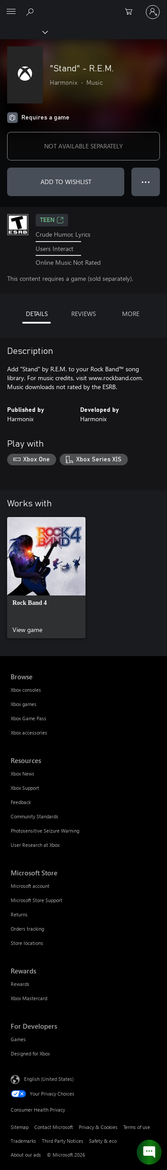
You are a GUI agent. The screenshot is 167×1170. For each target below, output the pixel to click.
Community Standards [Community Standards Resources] (34, 816)
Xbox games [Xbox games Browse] (24, 704)
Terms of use (136, 1127)
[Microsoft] (83, 6)
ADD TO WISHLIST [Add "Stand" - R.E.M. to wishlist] (66, 181)
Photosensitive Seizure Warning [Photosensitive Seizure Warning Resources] (45, 830)
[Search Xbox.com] (31, 11)
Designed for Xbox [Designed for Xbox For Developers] (30, 1053)
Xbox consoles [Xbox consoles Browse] (26, 690)
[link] (46, 577)
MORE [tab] (130, 313)
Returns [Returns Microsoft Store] (19, 914)
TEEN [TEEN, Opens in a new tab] (52, 220)
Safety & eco (103, 1141)
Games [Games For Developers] (18, 1039)
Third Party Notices (62, 1141)
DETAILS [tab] (37, 313)
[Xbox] (23, 31)
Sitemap (20, 1127)
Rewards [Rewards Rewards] (20, 984)
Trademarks (23, 1141)
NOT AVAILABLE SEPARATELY (83, 146)
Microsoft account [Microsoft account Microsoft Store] (30, 886)
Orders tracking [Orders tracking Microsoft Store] (27, 929)
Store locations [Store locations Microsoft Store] (27, 943)
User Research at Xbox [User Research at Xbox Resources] (35, 845)
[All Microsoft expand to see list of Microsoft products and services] (11, 12)
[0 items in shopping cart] (131, 12)
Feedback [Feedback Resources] (21, 802)
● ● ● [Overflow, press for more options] (146, 181)
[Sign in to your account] (152, 12)
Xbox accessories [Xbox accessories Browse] (29, 732)
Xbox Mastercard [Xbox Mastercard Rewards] (29, 998)
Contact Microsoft (53, 1127)
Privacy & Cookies (98, 1127)
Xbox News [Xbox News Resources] (22, 773)
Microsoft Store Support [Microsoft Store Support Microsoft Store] (36, 900)
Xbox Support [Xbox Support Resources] (25, 788)
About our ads (26, 1155)
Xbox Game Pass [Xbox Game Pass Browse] (28, 718)
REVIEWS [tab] (83, 313)
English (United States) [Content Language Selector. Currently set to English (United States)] (48, 1079)
